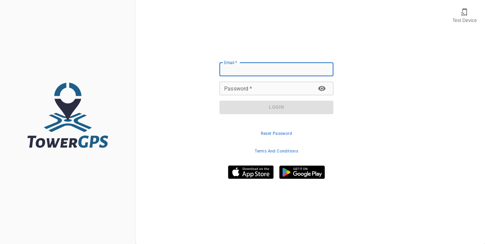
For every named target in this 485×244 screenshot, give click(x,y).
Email (230, 62)
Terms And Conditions (276, 151)
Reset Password (276, 133)
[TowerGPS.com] (67, 115)
